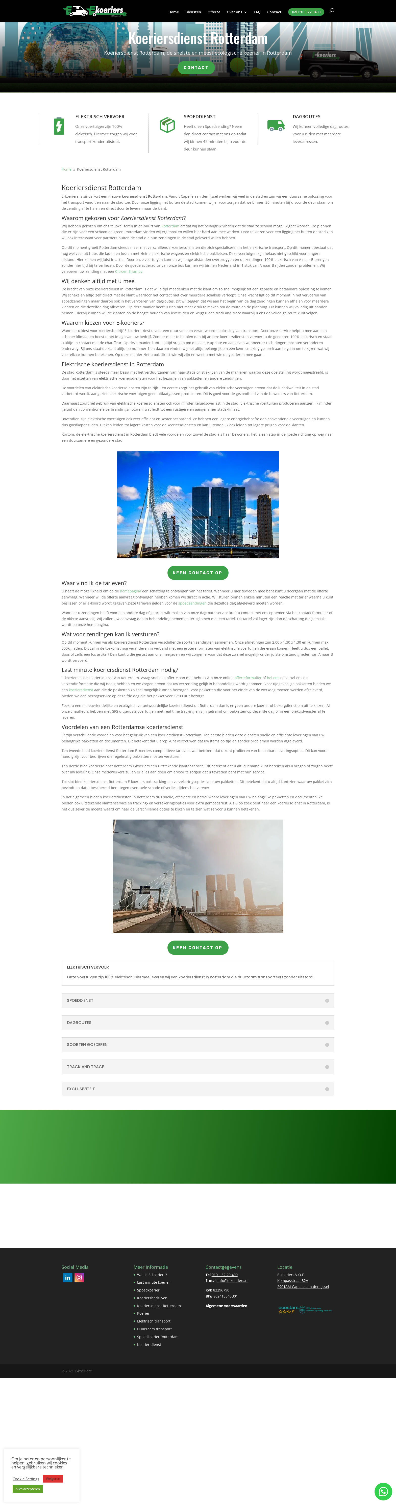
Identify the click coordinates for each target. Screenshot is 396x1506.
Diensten (193, 12)
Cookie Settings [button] (26, 1479)
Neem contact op (198, 572)
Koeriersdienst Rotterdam (159, 1305)
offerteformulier (248, 677)
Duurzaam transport (154, 1329)
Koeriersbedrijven (152, 1298)
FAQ (257, 12)
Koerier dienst (149, 1344)
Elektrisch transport (153, 1321)
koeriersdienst (81, 689)
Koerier (143, 1313)
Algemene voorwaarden (226, 1305)
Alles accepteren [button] (28, 1489)
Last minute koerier (153, 1282)
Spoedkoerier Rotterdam (158, 1336)
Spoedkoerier (148, 1290)
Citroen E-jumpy (128, 271)
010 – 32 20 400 (225, 1274)
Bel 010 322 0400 (306, 12)
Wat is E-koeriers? (152, 1274)
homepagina (130, 591)
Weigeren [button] (53, 1478)
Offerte (214, 12)
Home (173, 12)
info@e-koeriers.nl (233, 1280)
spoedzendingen (192, 603)
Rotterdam (170, 226)
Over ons (234, 12)
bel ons (273, 677)
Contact (274, 12)
